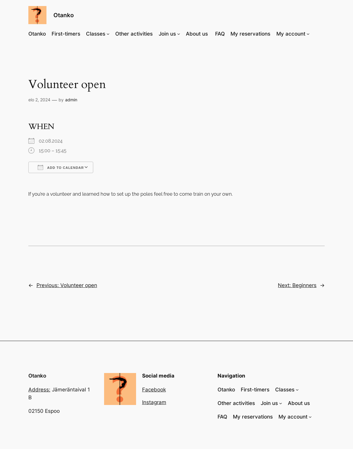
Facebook (154, 390)
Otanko (63, 15)
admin (71, 99)
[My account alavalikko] (308, 33)
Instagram (154, 402)
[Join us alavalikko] (178, 33)
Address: (39, 390)
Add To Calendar (61, 167)
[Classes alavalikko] (108, 33)
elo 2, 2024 (39, 99)
